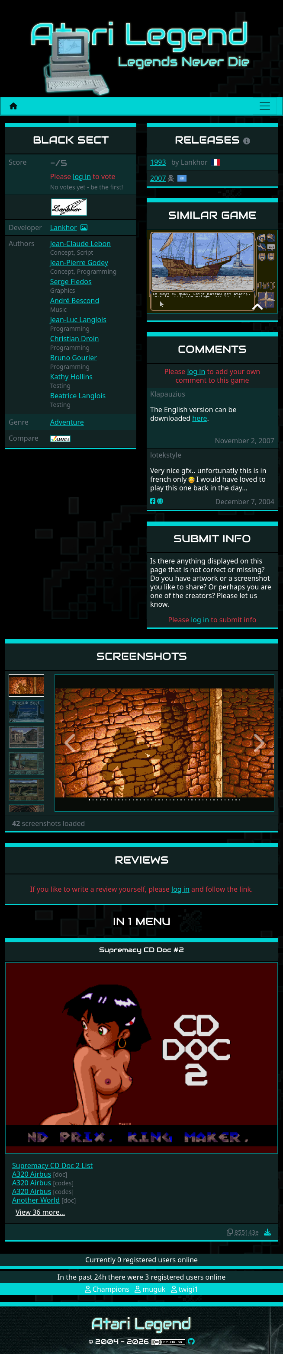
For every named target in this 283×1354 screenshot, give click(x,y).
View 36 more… (40, 1212)
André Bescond (75, 300)
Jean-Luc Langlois (78, 319)
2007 (158, 178)
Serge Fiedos (71, 281)
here (199, 418)
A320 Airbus (31, 1174)
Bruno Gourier (73, 357)
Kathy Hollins (71, 376)
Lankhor (63, 227)
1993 (158, 162)
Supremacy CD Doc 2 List (52, 1165)
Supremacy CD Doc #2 (141, 949)
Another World (36, 1200)
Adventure (67, 422)
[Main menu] (265, 106)
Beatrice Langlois (78, 395)
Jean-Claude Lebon (80, 243)
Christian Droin (74, 338)
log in (82, 176)
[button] (71, 743)
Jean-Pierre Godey (79, 262)
